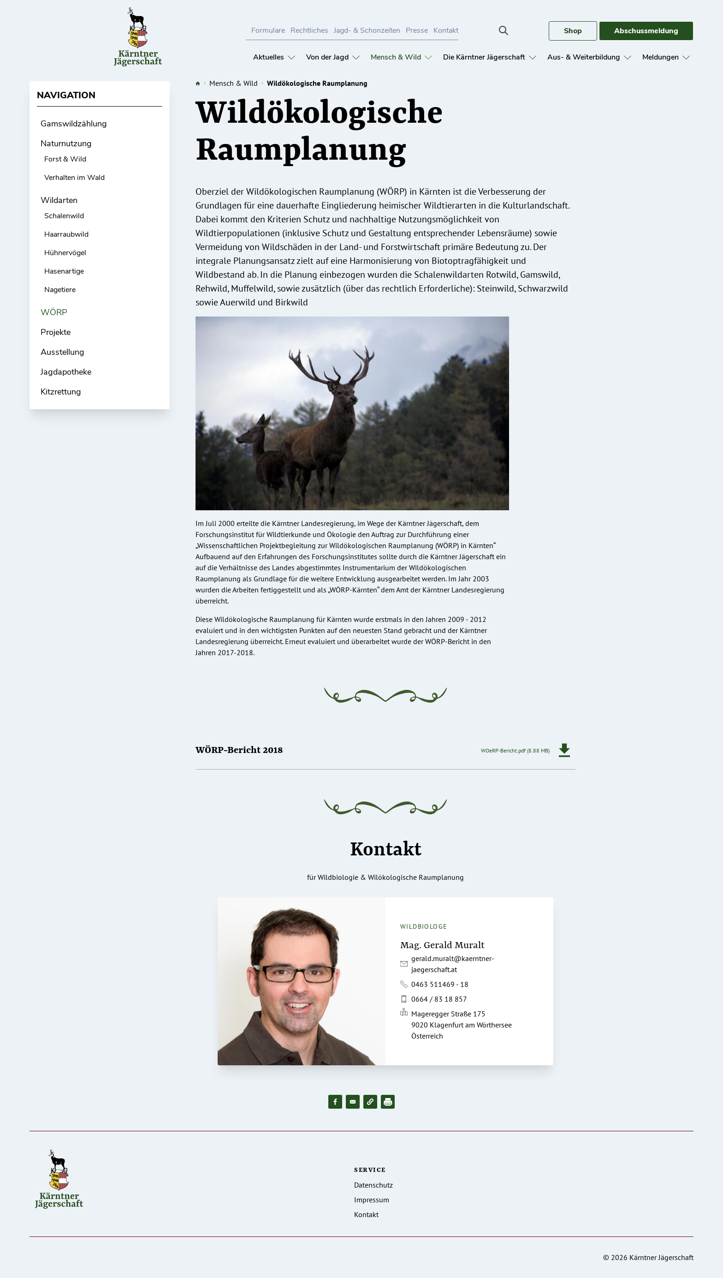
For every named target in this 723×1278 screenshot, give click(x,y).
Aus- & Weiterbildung (589, 57)
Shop (573, 31)
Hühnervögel (65, 253)
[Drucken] (388, 1102)
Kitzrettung (61, 391)
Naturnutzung (66, 143)
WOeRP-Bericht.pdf (503, 750)
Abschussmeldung (646, 31)
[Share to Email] (353, 1102)
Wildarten (59, 200)
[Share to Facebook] (335, 1102)
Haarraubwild (66, 234)
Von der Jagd (333, 57)
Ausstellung (62, 352)
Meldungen (666, 57)
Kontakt (445, 30)
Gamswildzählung (74, 123)
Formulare (268, 30)
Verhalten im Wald (74, 178)
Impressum (371, 1199)
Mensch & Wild (401, 57)
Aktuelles (274, 57)
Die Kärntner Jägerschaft (489, 57)
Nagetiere (60, 290)
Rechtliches (309, 30)
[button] (370, 1102)
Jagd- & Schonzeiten (367, 30)
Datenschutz (373, 1184)
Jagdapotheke (66, 371)
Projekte (56, 332)
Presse (417, 30)
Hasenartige (64, 271)
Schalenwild (64, 216)
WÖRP (54, 312)
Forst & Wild (65, 159)
